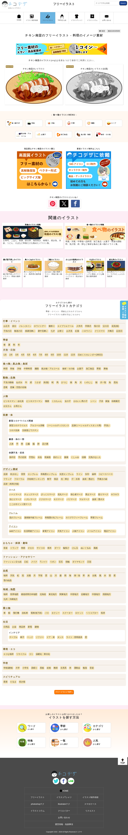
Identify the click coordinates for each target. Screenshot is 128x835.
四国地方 (107, 594)
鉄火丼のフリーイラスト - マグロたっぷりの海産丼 (116, 274)
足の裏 (45, 444)
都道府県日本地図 (29, 594)
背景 (23, 474)
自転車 (25, 613)
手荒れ (32, 457)
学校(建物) (8, 668)
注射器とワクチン (30, 430)
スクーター (67, 613)
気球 (103, 613)
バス (47, 613)
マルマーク (84, 499)
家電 (30, 627)
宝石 (61, 562)
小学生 (25, 668)
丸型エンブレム (67, 474)
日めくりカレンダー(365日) (90, 355)
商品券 (22, 627)
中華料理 (28, 369)
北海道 (43, 594)
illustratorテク (64, 804)
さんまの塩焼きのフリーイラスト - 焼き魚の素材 (74, 276)
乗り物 (6, 608)
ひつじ (64, 382)
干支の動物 (9, 382)
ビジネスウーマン (34, 401)
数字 (49, 479)
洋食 (19, 369)
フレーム (13, 513)
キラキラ (115, 494)
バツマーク (72, 499)
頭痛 (84, 457)
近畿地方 (85, 594)
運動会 (77, 668)
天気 (12, 575)
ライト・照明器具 (74, 637)
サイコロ (41, 548)
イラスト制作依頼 (32, 17)
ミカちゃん (57, 401)
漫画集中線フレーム (33, 517)
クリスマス (100, 331)
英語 (56, 479)
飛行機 (16, 613)
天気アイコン (64, 531)
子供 (101, 401)
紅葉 (77, 331)
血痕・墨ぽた (88, 479)
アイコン (13, 526)
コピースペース (106, 474)
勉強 (85, 668)
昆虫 (116, 382)
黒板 (42, 668)
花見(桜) (115, 326)
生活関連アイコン (32, 531)
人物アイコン (78, 531)
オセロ (31, 548)
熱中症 (12, 457)
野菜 (99, 369)
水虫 (40, 457)
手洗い (107, 425)
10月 (59, 355)
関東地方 (64, 594)
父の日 (106, 326)
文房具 (63, 668)
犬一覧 (103, 382)
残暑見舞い (30, 331)
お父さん (8, 406)
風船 (96, 548)
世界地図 (14, 594)
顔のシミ (57, 457)
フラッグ (8, 479)
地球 (6, 575)
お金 (14, 627)
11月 (66, 355)
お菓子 (80, 369)
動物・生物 (9, 377)
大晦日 (111, 331)
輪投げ (66, 548)
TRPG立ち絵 (62, 17)
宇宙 (40, 575)
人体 (11, 444)
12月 (73, 355)
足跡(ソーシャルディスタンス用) (86, 425)
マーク (12, 490)
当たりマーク (15, 499)
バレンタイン (25, 326)
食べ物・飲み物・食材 (15, 363)
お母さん (18, 406)
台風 (94, 575)
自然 (5, 570)
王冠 (89, 562)
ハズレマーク (30, 499)
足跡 (6, 474)
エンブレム (33, 474)
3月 (16, 355)
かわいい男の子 (81, 401)
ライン (79, 474)
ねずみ (19, 382)
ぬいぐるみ (86, 548)
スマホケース (90, 804)
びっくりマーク (48, 494)
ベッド (30, 637)
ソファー (40, 637)
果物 (106, 369)
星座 (6, 682)
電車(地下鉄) (36, 613)
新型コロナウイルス (18, 425)
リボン (53, 562)
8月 (46, 355)
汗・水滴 (76, 479)
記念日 (119, 331)
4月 (22, 355)
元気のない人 (95, 457)
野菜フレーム (97, 517)
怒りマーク (103, 494)
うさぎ (38, 382)
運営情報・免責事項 (64, 824)
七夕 (53, 331)
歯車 (94, 474)
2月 (10, 355)
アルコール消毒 (37, 425)
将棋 (23, 548)
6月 (34, 355)
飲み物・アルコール (51, 369)
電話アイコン (110, 531)
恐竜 (6, 387)
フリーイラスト (64, 4)
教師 (56, 668)
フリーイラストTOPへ (64, 692)
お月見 (69, 331)
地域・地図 (9, 589)
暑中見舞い (43, 331)
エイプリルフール (66, 326)
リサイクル (21, 654)
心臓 (28, 444)
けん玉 (75, 548)
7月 (40, 355)
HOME (19, 17)
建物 (37, 627)
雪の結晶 (8, 580)
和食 (12, 369)
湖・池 (77, 575)
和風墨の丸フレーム (54, 517)
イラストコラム (92, 17)
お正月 (7, 326)
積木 (50, 548)
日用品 (7, 627)
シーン (93, 401)
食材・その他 (68, 369)
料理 (6, 369)
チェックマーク (31, 494)
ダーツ (57, 548)
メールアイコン (94, 531)
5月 (28, 355)
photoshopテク (37, 804)
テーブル (13, 637)
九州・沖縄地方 (11, 599)
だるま (13, 682)
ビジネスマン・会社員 (14, 401)
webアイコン (15, 531)
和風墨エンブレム (49, 474)
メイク (34, 562)
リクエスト (90, 811)
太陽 (29, 575)
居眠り (34, 668)
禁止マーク (90, 494)
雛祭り (52, 326)
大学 (18, 668)
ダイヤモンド (78, 562)
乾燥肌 (48, 457)
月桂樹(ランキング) (35, 479)
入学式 (79, 326)
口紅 (26, 562)
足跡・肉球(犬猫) (11, 484)
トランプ (14, 548)
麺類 (37, 369)
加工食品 (90, 369)
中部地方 (74, 594)
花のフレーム (15, 517)
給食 (49, 668)
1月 (5, 355)
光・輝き (65, 479)
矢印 (87, 474)
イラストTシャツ (76, 17)
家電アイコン (49, 531)
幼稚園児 (116, 401)
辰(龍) (46, 382)
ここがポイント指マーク (20, 504)
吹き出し (14, 474)
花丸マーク (63, 494)
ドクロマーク (45, 499)
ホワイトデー (40, 326)
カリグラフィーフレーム (77, 517)
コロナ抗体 (14, 430)
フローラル (19, 479)
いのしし (88, 382)
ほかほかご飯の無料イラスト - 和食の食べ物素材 (53, 274)
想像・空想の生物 (18, 387)
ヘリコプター (92, 613)
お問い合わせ (106, 17)
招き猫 (22, 682)
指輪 (68, 562)
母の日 (97, 326)
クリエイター (64, 811)
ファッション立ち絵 (13, 562)
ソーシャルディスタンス (58, 425)
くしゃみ (75, 457)
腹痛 (66, 457)
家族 (107, 401)
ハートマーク (15, 494)
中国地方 (96, 594)
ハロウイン (87, 331)
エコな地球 (9, 654)
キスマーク (59, 499)
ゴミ (31, 654)
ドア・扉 (51, 637)
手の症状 (22, 457)
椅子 (22, 637)
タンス (60, 637)
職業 (47, 401)
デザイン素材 (10, 469)
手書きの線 (102, 479)
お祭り (61, 331)
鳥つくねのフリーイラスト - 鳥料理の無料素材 (32, 274)
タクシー (56, 613)
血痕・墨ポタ (98, 499)
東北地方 (53, 594)
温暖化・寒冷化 (43, 654)
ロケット (79, 613)
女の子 (68, 401)
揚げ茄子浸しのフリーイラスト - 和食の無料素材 (11, 276)
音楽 (6, 548)
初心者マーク (77, 494)
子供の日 (8, 331)
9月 (52, 355)
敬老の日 (18, 331)
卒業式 (88, 326)
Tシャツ (43, 562)
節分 (14, 326)
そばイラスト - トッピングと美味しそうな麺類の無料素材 (95, 274)
